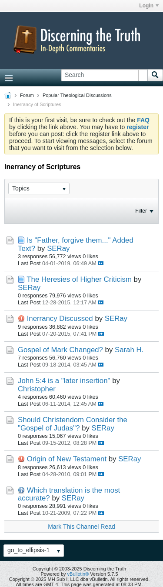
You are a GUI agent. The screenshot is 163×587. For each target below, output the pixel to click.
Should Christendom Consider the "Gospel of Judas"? (72, 424)
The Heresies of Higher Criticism (79, 279)
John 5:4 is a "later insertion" (64, 381)
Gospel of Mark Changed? (60, 350)
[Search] (104, 75)
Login (149, 6)
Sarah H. (129, 350)
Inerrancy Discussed (60, 318)
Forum (27, 95)
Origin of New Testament (66, 459)
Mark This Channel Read (81, 526)
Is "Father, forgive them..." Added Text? (75, 244)
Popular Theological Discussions (77, 95)
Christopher (37, 389)
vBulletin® (78, 574)
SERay (58, 248)
